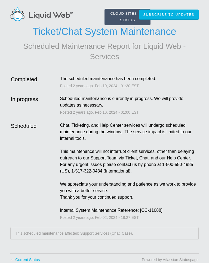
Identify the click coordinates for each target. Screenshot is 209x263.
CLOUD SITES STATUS (123, 16)
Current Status (25, 260)
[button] (169, 15)
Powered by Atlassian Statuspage (170, 260)
